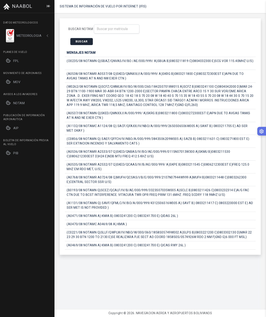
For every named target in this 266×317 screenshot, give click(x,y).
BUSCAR (82, 41)
